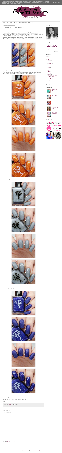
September (50, 63)
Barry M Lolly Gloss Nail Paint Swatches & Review (54, 102)
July (48, 66)
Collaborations (24, 22)
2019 (48, 56)
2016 (48, 83)
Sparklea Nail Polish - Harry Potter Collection (52, 76)
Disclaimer (30, 22)
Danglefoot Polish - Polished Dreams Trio (52, 80)
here (39, 398)
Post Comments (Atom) (11, 441)
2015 (48, 84)
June (49, 67)
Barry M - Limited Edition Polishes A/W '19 (54, 113)
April (49, 70)
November (49, 60)
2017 (48, 59)
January (49, 74)
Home (4, 22)
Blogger (39, 450)
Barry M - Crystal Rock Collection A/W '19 (54, 96)
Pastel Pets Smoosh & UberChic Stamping (51, 78)
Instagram (10, 398)
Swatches (15, 22)
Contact (11, 22)
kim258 (33, 450)
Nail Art (20, 22)
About (7, 22)
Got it (59, 2)
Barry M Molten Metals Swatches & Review (55, 107)
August (49, 64)
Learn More (54, 2)
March (49, 71)
